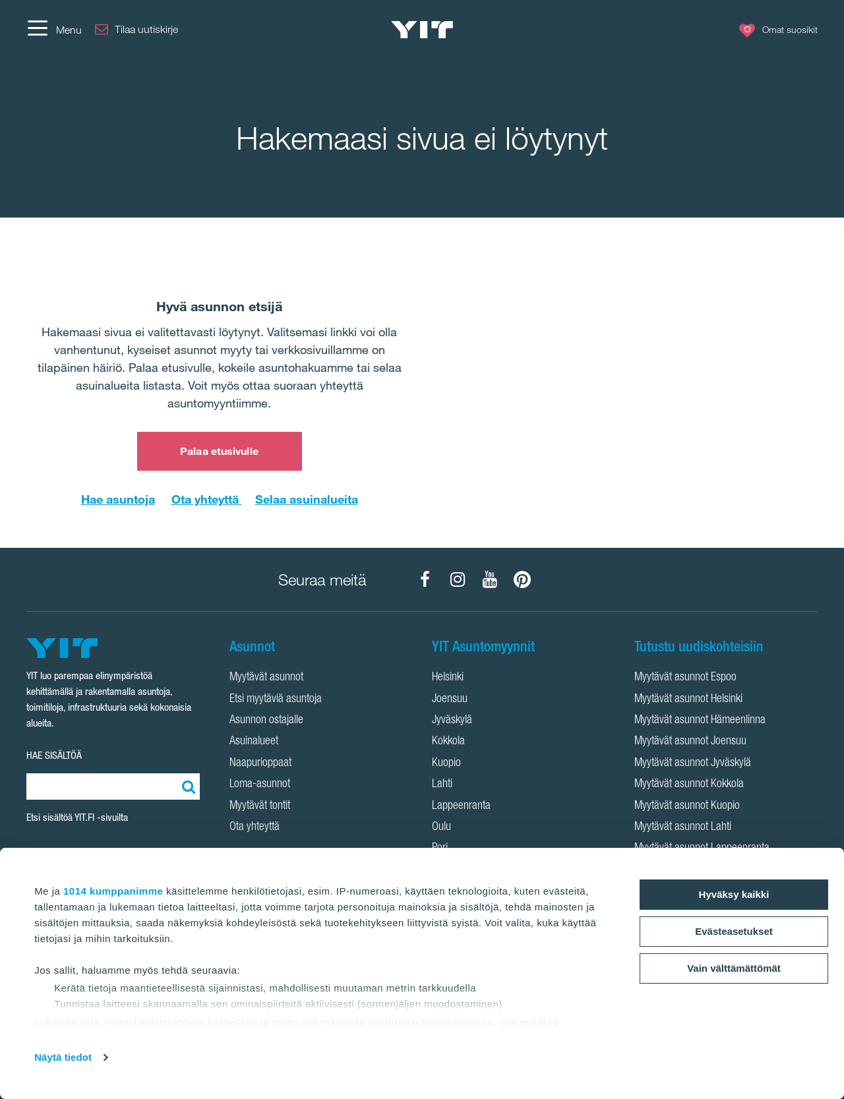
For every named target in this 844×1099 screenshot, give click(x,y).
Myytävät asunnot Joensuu (690, 742)
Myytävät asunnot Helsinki (688, 699)
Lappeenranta (461, 806)
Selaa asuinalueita (306, 499)
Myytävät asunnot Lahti (682, 827)
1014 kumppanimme (113, 891)
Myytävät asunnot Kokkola (689, 784)
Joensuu (449, 699)
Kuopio (446, 763)
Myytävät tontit (259, 806)
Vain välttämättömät (734, 968)
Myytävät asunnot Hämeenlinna (700, 721)
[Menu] (54, 29)
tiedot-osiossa (457, 1022)
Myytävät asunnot (266, 678)
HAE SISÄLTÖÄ (54, 755)
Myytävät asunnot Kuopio (687, 806)
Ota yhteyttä (206, 499)
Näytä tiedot (63, 1057)
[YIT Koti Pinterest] (522, 579)
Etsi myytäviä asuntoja (275, 699)
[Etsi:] (186, 786)
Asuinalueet (253, 742)
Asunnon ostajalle (266, 721)
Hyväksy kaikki (734, 894)
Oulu (441, 827)
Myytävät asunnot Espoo (685, 678)
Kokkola (448, 742)
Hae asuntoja (118, 499)
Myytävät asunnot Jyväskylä (692, 763)
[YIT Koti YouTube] (489, 579)
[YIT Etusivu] (422, 29)
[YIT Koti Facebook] (425, 579)
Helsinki (448, 678)
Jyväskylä (452, 721)
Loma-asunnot (259, 784)
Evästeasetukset (734, 931)
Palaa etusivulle (219, 451)
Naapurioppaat (260, 763)
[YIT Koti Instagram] (457, 579)
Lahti (442, 784)
